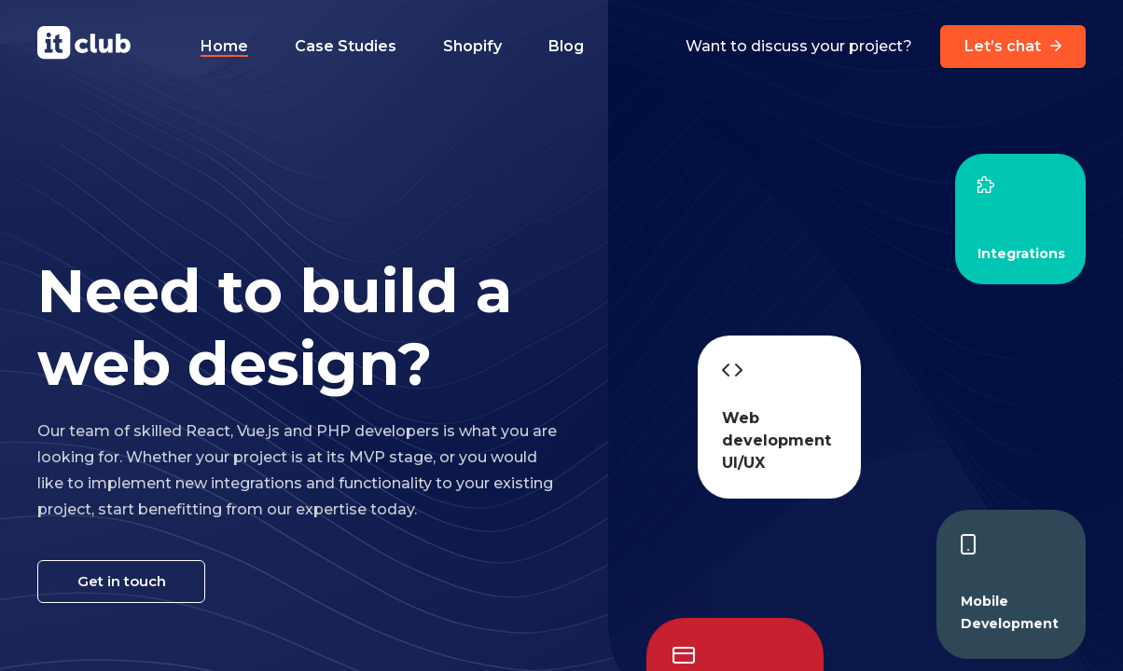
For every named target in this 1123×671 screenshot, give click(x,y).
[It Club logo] (84, 46)
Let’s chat (1012, 46)
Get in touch (121, 581)
